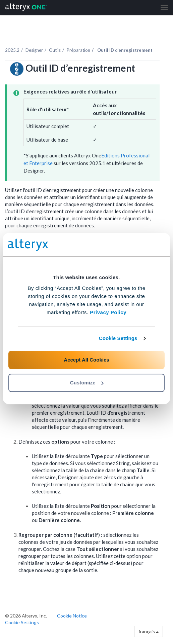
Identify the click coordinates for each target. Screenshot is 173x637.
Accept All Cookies (86, 360)
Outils (55, 50)
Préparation (78, 50)
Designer (34, 50)
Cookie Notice (72, 616)
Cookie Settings (118, 338)
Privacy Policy (108, 312)
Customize (87, 382)
